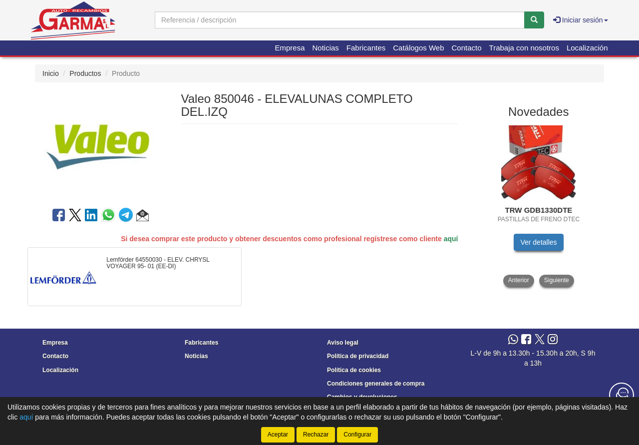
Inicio (50, 73)
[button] (142, 217)
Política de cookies (354, 370)
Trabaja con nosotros (524, 47)
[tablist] (539, 206)
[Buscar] (534, 19)
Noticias (326, 47)
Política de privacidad (357, 356)
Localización (587, 47)
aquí (451, 239)
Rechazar (315, 434)
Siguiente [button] (556, 280)
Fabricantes (365, 47)
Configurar (357, 434)
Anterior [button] (518, 280)
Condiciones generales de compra (375, 383)
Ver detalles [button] (538, 242)
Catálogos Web (418, 47)
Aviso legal (342, 342)
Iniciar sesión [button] (580, 20)
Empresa (290, 47)
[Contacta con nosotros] (621, 395)
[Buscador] (340, 19)
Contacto (467, 47)
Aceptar (278, 434)
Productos (85, 73)
